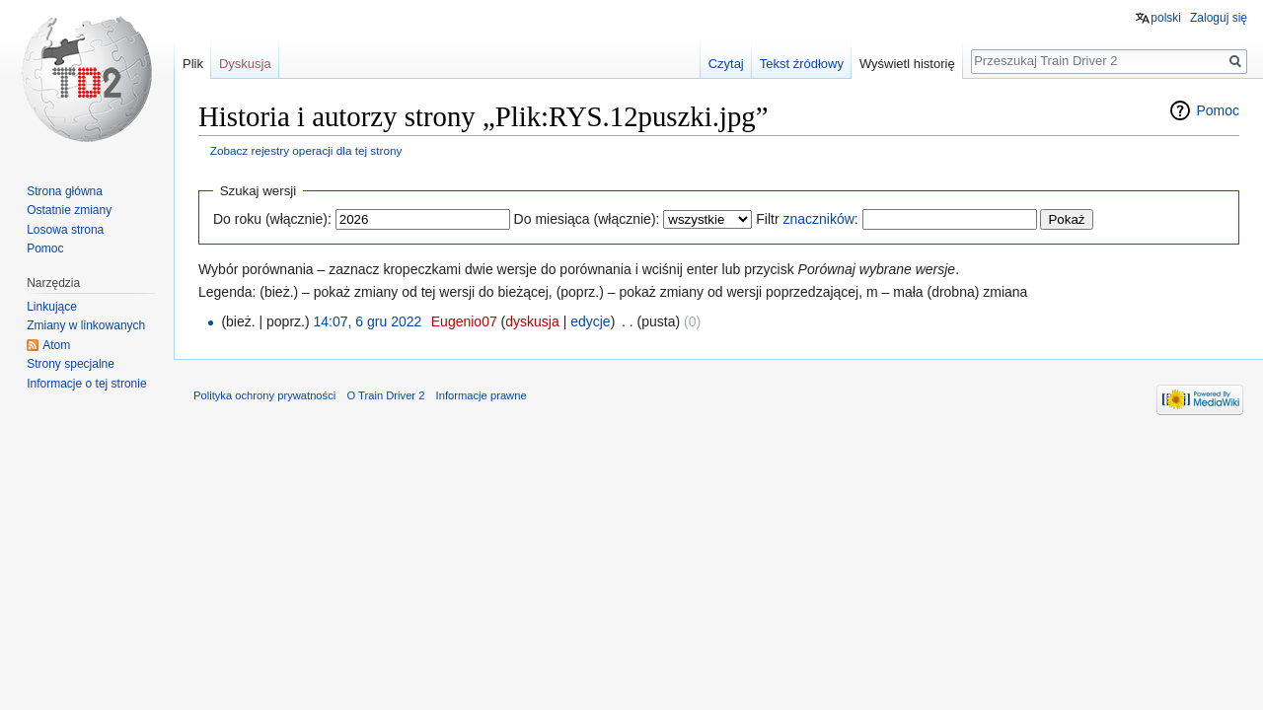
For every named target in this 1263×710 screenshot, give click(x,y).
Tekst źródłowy (802, 63)
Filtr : (806, 219)
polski (1166, 18)
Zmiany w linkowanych (86, 325)
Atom (56, 345)
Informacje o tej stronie (86, 383)
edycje (590, 321)
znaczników (818, 219)
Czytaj (726, 63)
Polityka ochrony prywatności (264, 395)
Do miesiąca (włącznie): (587, 219)
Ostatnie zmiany (69, 210)
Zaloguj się (1218, 18)
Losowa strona (65, 230)
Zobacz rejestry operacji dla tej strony (306, 150)
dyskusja (531, 321)
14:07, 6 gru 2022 (368, 321)
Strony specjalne (70, 364)
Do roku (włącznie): (272, 219)
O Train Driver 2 (385, 395)
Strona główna (65, 191)
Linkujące (52, 307)
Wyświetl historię (907, 63)
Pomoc (1217, 110)
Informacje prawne (481, 395)
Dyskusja (245, 63)
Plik (193, 63)
